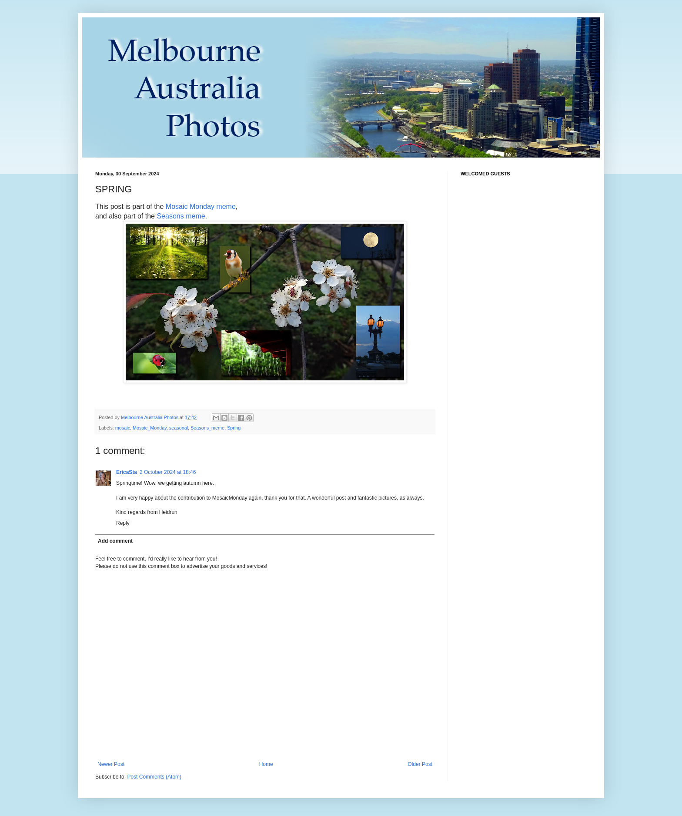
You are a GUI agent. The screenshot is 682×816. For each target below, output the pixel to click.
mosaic (122, 427)
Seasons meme (181, 216)
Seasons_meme (207, 427)
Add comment (115, 541)
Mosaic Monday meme (201, 206)
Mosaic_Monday (150, 427)
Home (266, 764)
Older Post (420, 764)
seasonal (178, 427)
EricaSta (126, 472)
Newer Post (110, 764)
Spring (234, 427)
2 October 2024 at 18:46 (168, 472)
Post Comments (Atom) (154, 777)
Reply (123, 523)
